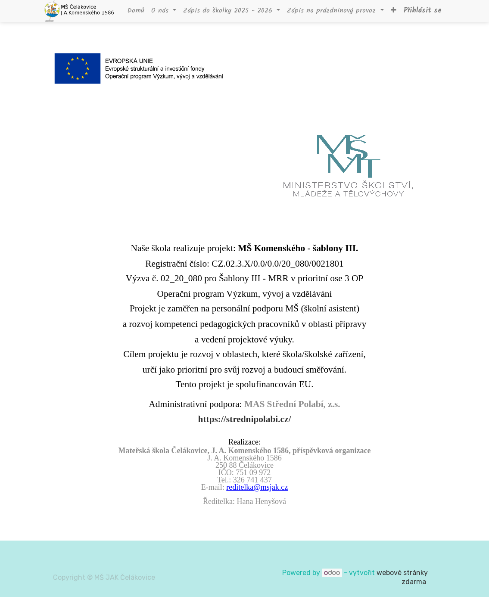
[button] (393, 11)
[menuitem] (136, 11)
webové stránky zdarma (402, 577)
